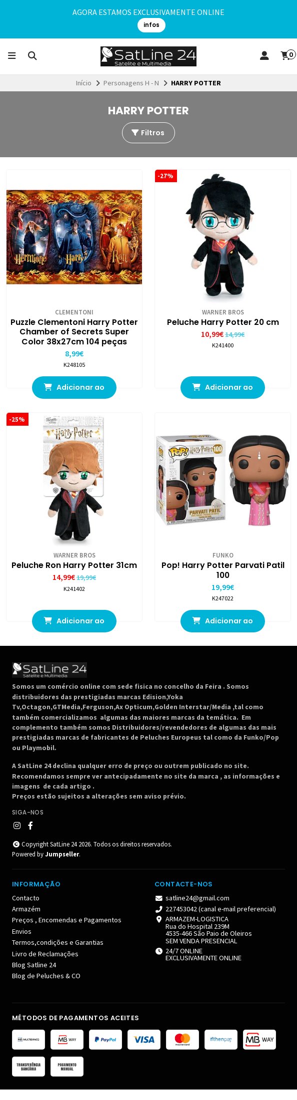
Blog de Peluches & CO (46, 986)
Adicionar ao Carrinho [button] (74, 401)
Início (84, 82)
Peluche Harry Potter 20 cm (222, 322)
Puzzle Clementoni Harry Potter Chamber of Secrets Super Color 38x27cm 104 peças (74, 337)
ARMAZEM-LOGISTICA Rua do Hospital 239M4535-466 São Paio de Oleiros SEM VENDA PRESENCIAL (203, 940)
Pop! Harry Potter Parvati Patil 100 (222, 581)
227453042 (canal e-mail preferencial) (215, 919)
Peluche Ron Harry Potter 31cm (74, 576)
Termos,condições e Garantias (58, 952)
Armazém (26, 919)
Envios (22, 941)
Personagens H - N (131, 82)
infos (152, 25)
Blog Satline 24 (34, 975)
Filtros (147, 133)
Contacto (26, 907)
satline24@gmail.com (192, 907)
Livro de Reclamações (45, 964)
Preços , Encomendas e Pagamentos (67, 930)
